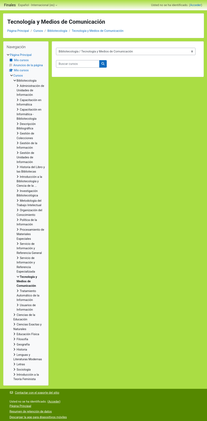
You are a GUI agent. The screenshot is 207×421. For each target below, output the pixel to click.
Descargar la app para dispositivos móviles (38, 417)
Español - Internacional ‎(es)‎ (36, 5)
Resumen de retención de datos (31, 411)
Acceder (195, 5)
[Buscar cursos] (77, 63)
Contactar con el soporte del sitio (34, 392)
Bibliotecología (57, 31)
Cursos (38, 31)
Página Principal (18, 31)
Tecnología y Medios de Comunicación (98, 31)
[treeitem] (26, 217)
